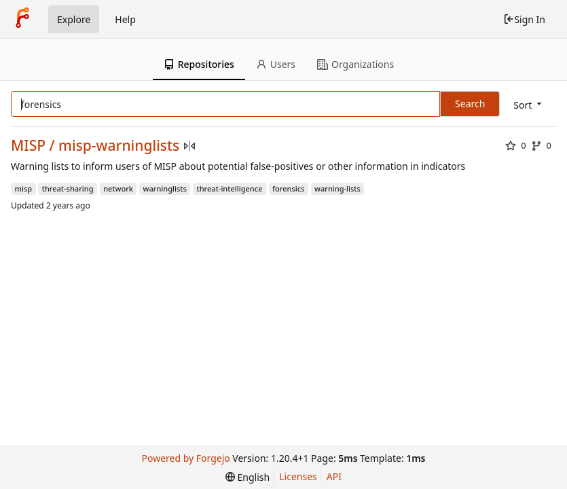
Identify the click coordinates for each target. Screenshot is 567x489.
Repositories (199, 64)
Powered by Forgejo (186, 458)
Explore (73, 19)
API (334, 476)
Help (125, 19)
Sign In (524, 19)
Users (275, 64)
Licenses (298, 476)
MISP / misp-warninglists (95, 146)
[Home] (22, 19)
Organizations (355, 64)
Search (470, 103)
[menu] (529, 105)
